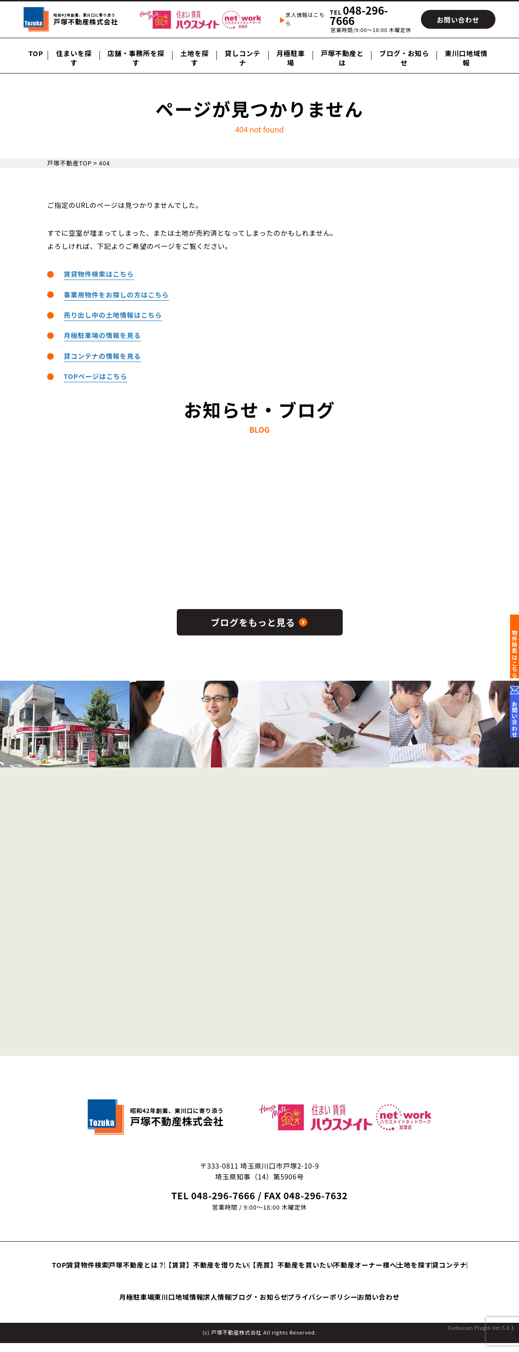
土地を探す (194, 57)
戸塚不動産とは (342, 57)
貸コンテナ (209, 1290)
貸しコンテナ (243, 57)
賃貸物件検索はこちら (99, 274)
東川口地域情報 (466, 57)
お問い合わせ (302, 1311)
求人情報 (371, 1290)
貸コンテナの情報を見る (103, 355)
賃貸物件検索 (137, 1270)
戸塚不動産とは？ (202, 1270)
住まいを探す (74, 57)
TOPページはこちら (96, 375)
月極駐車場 (290, 57)
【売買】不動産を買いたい (389, 1270)
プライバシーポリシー (230, 1311)
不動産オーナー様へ (93, 1290)
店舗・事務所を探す (136, 57)
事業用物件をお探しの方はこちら (117, 294)
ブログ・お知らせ (404, 57)
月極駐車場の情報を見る (103, 334)
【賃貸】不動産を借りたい (289, 1270)
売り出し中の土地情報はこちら (114, 314)
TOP (35, 53)
